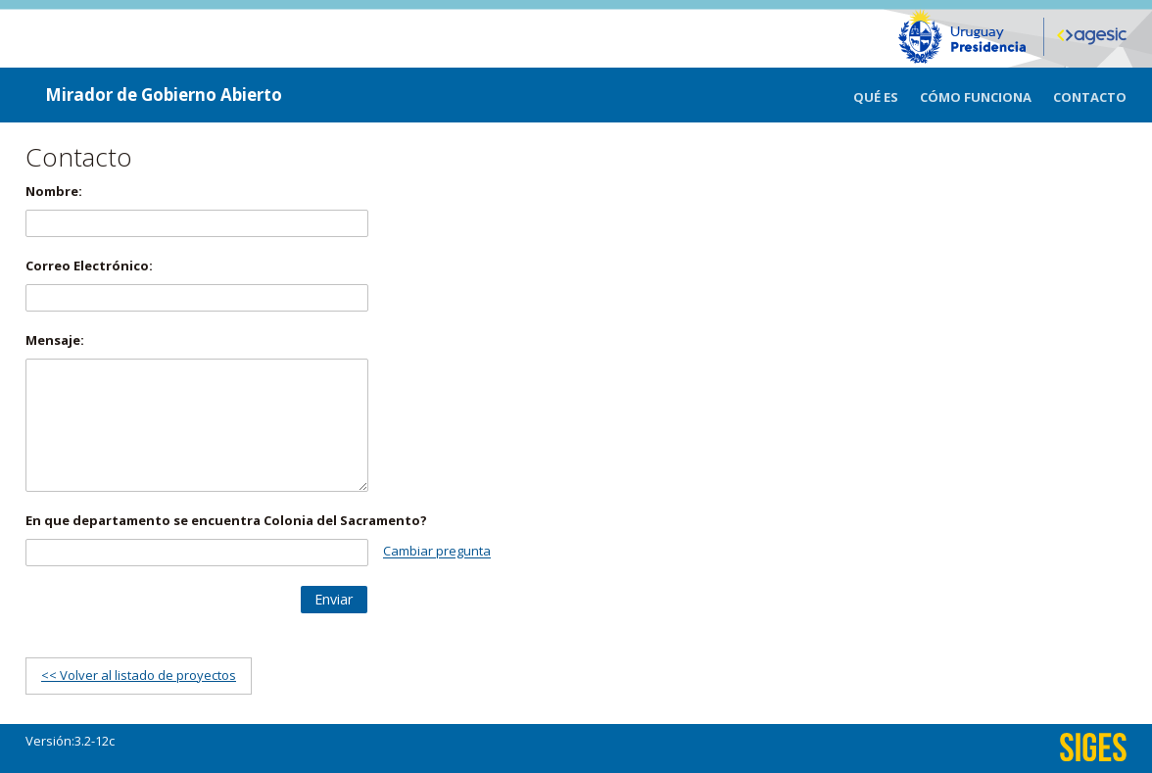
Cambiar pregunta (437, 551)
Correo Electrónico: (89, 265)
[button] (334, 599)
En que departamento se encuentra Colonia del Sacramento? (226, 520)
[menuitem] (886, 95)
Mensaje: (54, 340)
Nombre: (53, 191)
